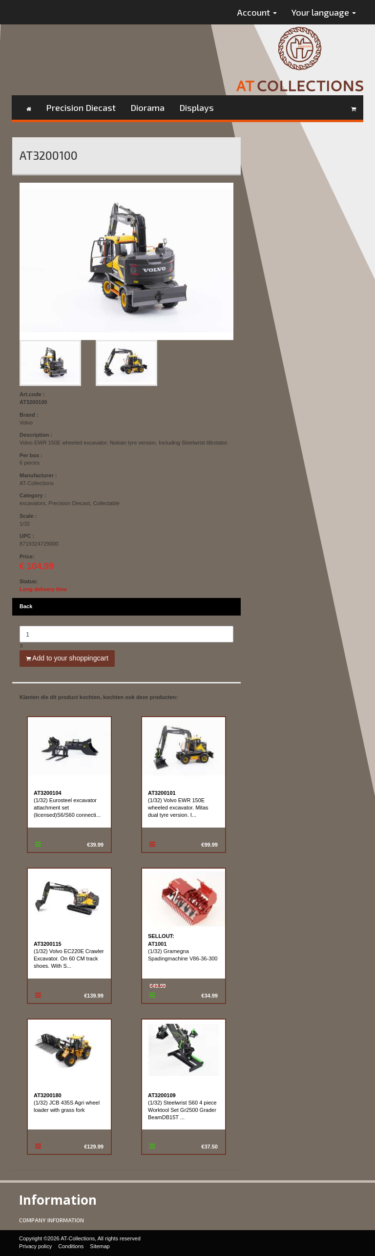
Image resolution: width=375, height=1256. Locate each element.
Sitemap (99, 1246)
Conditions (70, 1246)
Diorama (147, 107)
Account (257, 12)
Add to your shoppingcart (67, 658)
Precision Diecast (81, 107)
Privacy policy (35, 1246)
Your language (324, 12)
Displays (196, 107)
